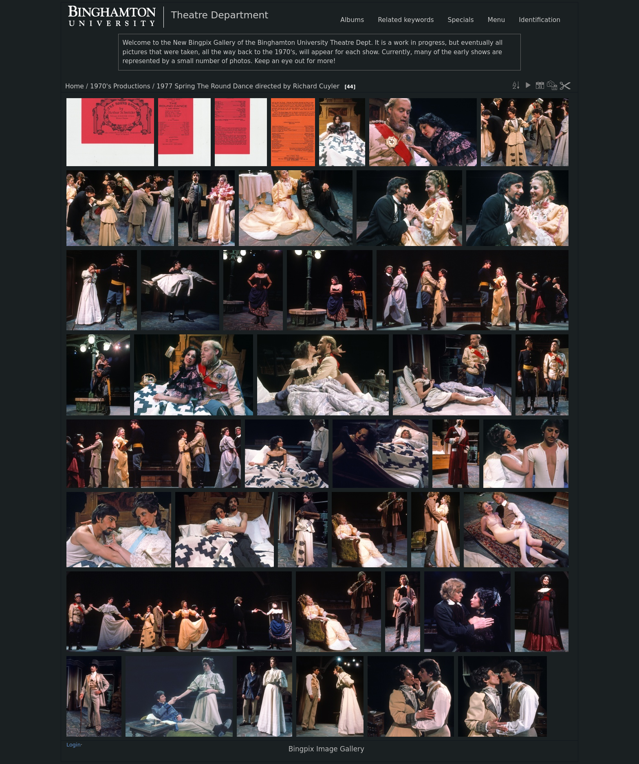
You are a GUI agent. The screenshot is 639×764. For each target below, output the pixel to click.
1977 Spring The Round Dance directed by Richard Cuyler (247, 86)
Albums (352, 20)
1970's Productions (120, 86)
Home (74, 86)
